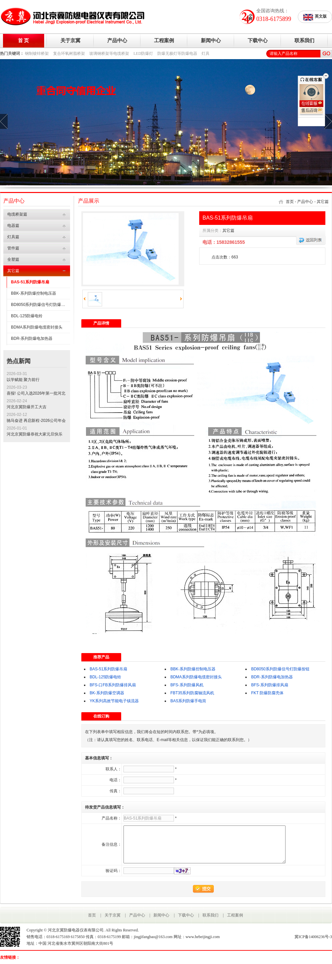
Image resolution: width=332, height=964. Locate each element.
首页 (290, 201)
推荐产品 (101, 657)
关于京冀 (70, 40)
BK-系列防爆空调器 (107, 693)
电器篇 (13, 225)
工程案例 (164, 40)
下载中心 (258, 40)
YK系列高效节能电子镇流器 (114, 701)
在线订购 (101, 716)
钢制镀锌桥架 (37, 53)
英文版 (315, 17)
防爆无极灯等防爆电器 (177, 53)
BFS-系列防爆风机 (186, 685)
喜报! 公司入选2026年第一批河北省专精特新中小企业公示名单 (36, 393)
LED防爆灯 (143, 53)
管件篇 (13, 248)
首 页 (23, 40)
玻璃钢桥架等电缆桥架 (109, 53)
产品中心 (117, 40)
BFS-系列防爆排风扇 (269, 685)
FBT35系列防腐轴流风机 (192, 693)
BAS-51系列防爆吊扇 (30, 282)
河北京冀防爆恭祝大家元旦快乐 (34, 434)
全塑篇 (13, 259)
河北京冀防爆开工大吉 (26, 407)
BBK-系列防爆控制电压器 (33, 293)
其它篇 (13, 270)
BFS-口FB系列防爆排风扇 (113, 685)
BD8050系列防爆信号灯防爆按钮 (40, 304)
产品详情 (101, 323)
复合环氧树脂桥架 (69, 53)
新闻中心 (211, 40)
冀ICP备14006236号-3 (313, 936)
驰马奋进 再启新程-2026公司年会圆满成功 (36, 421)
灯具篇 (13, 237)
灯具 (205, 53)
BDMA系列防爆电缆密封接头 (36, 327)
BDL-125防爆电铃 (26, 316)
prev (4, 121)
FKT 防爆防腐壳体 (267, 693)
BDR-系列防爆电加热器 (31, 338)
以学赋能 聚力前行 (23, 379)
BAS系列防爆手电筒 (188, 701)
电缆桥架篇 (17, 214)
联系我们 (304, 40)
